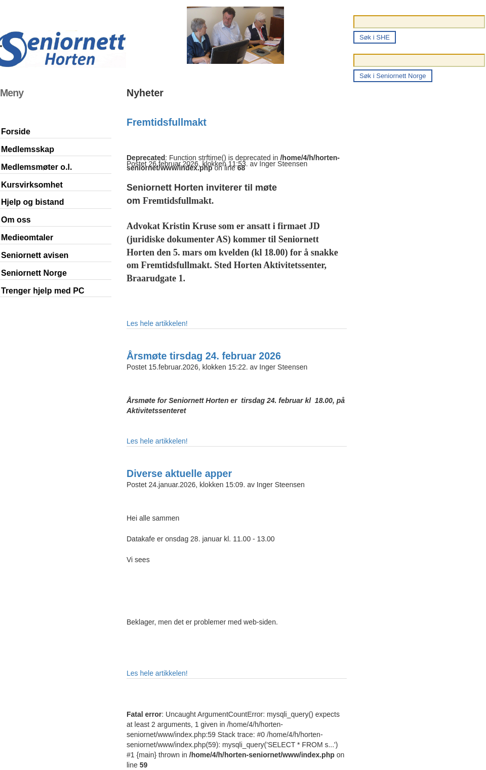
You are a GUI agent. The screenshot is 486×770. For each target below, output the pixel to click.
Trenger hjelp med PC (42, 290)
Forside (15, 131)
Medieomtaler (27, 237)
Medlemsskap (27, 149)
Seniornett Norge (34, 273)
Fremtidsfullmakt (167, 122)
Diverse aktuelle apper (179, 473)
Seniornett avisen (34, 255)
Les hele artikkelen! (157, 323)
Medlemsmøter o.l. (36, 167)
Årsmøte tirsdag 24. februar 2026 (204, 355)
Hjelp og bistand (32, 202)
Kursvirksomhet (32, 184)
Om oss (16, 219)
